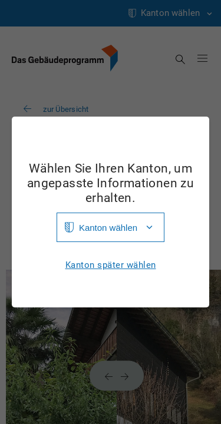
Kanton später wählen (110, 265)
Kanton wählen (108, 228)
